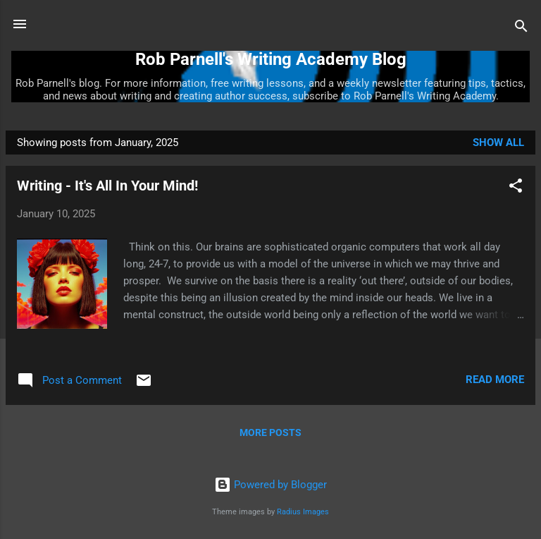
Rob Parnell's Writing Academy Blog (270, 59)
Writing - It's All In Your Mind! (107, 185)
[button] (515, 188)
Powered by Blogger (270, 484)
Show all (498, 142)
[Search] (521, 28)
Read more (495, 379)
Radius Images (303, 511)
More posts (270, 432)
